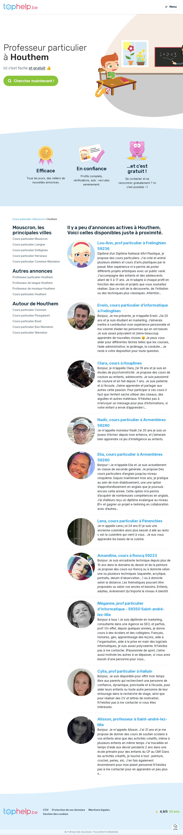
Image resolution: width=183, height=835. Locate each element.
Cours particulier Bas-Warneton (33, 327)
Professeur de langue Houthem (33, 283)
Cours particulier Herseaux (30, 256)
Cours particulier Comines (29, 310)
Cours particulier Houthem (29, 294)
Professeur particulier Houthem (33, 277)
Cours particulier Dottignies (30, 250)
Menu (171, 6)
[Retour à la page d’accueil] (20, 7)
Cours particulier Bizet (27, 321)
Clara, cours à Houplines (119, 363)
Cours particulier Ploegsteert (31, 315)
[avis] (160, 812)
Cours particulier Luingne (29, 244)
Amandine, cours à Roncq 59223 (127, 555)
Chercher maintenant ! (31, 81)
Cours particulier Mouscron (30, 238)
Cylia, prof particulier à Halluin (124, 671)
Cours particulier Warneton (30, 332)
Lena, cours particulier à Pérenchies (129, 521)
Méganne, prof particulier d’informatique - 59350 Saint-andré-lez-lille (130, 609)
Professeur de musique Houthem (34, 288)
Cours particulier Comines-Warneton (36, 261)
